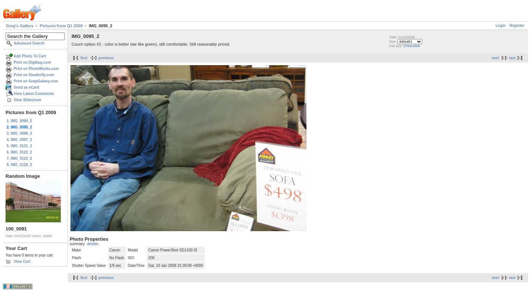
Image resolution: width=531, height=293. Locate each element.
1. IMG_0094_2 (19, 121)
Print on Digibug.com (32, 62)
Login (501, 26)
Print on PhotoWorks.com (36, 69)
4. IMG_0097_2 (19, 140)
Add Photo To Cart (30, 56)
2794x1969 (411, 46)
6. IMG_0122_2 (19, 152)
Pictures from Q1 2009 (61, 26)
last (512, 58)
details (93, 244)
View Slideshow (27, 100)
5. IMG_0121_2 (19, 146)
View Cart (22, 262)
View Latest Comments (34, 94)
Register (517, 26)
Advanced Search (29, 43)
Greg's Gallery (20, 26)
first (83, 58)
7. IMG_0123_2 (19, 158)
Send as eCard (26, 87)
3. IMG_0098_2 (19, 133)
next (495, 58)
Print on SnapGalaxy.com (36, 81)
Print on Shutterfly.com (34, 75)
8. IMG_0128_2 (19, 165)
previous (106, 58)
